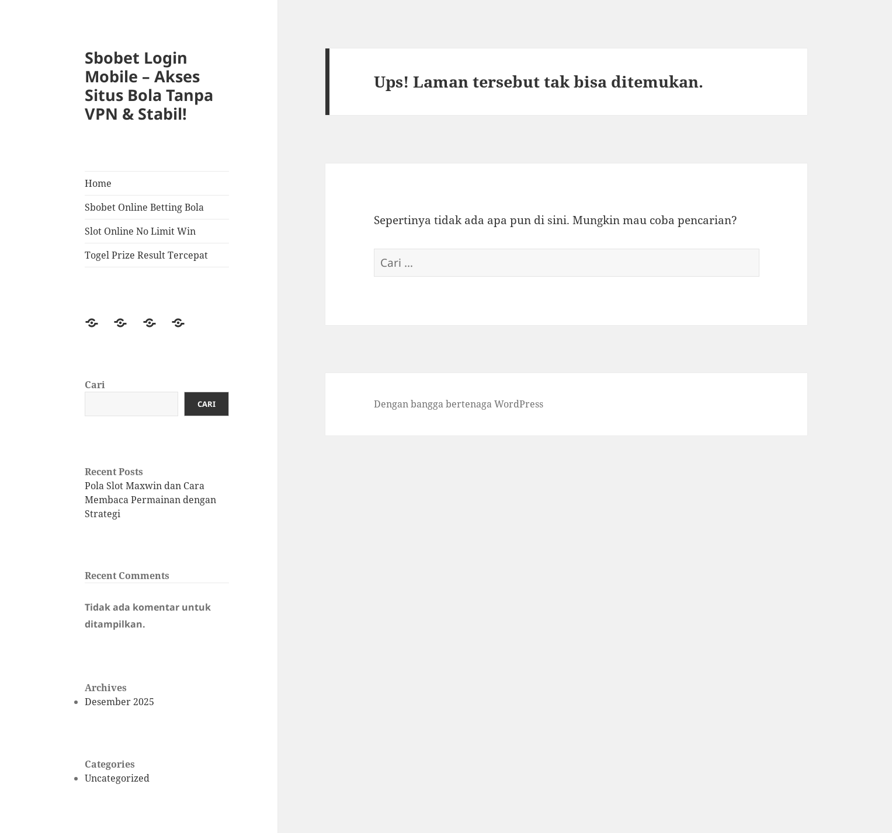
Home (98, 183)
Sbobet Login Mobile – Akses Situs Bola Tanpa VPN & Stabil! (149, 85)
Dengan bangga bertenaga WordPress (458, 404)
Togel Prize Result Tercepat (146, 255)
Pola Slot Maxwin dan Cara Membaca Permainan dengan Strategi (150, 499)
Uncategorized (117, 778)
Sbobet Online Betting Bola (144, 207)
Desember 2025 (119, 701)
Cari (95, 384)
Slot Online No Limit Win (140, 231)
